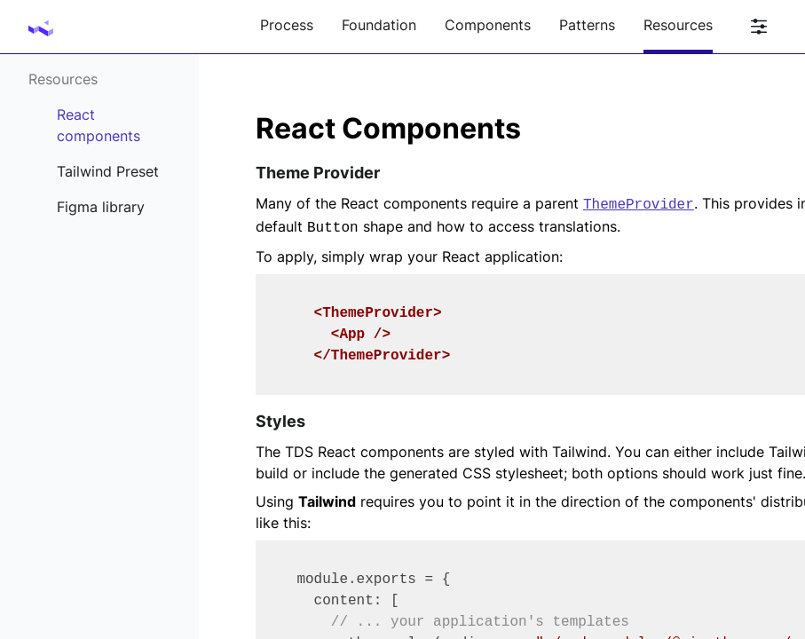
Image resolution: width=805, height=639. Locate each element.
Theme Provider (318, 172)
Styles (280, 421)
